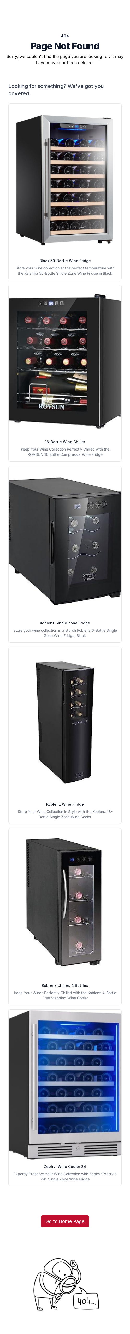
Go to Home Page (65, 1221)
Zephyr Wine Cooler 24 (65, 1166)
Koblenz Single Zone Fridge (65, 623)
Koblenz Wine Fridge (65, 804)
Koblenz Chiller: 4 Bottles (65, 985)
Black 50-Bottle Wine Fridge (65, 260)
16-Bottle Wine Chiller (65, 442)
